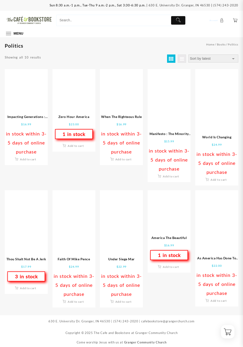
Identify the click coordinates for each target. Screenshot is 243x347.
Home (210, 44)
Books (221, 44)
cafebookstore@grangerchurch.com (168, 321)
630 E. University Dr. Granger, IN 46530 (179, 5)
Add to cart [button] (28, 159)
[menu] (14, 33)
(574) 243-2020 (225, 5)
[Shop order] (213, 58)
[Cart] (235, 20)
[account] (217, 20)
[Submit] (178, 20)
